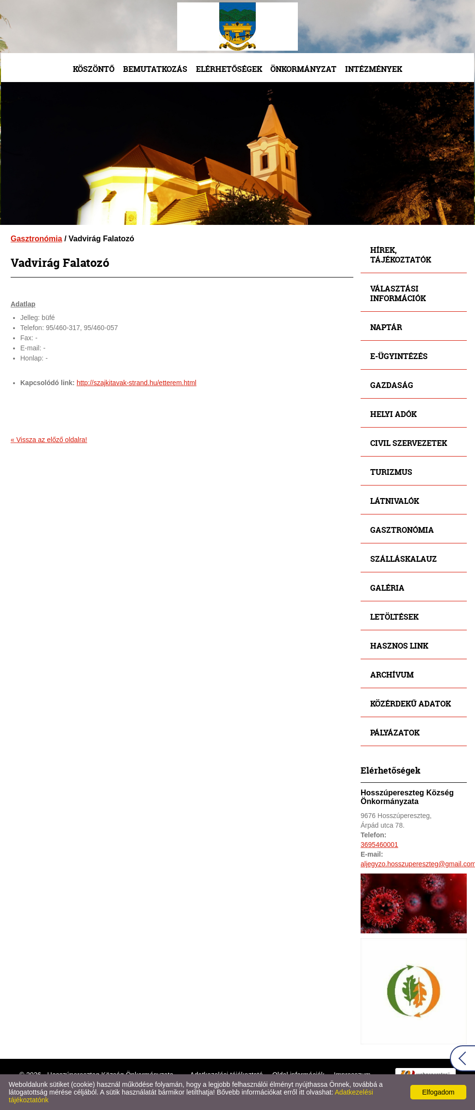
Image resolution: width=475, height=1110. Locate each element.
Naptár (386, 327)
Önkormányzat (303, 69)
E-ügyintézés (399, 356)
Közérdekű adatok (410, 703)
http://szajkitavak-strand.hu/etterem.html (136, 383)
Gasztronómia (36, 239)
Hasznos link (399, 645)
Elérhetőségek (229, 69)
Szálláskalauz (403, 559)
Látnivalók (394, 501)
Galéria (387, 588)
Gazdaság (391, 385)
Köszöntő (93, 69)
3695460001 (379, 844)
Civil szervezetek (408, 443)
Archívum (392, 674)
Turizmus (391, 472)
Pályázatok (394, 732)
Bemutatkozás (155, 69)
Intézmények (373, 69)
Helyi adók (393, 414)
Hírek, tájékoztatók (400, 254)
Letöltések (394, 616)
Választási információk (398, 293)
